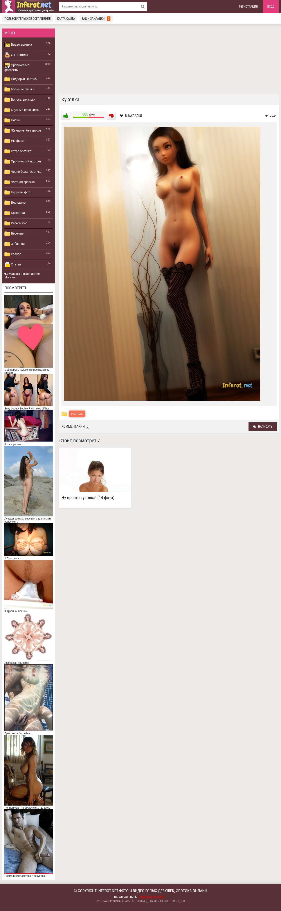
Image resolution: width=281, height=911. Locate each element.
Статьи (12, 264)
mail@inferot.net (152, 897)
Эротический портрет (22, 161)
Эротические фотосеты (16, 67)
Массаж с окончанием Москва (22, 275)
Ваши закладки (96, 18)
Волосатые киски (19, 100)
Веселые (13, 234)
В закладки (131, 115)
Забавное (14, 244)
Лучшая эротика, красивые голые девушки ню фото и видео (140, 901)
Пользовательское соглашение (27, 18)
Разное (12, 254)
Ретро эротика (17, 151)
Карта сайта (66, 18)
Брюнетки (14, 213)
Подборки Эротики (21, 79)
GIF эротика (16, 55)
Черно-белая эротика (22, 172)
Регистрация (248, 6)
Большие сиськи (19, 89)
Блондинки (15, 203)
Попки (12, 120)
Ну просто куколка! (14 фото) (87, 497)
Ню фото (13, 141)
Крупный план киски (22, 110)
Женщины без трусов (22, 130)
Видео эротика (18, 45)
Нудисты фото (17, 192)
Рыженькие (15, 223)
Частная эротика (19, 182)
